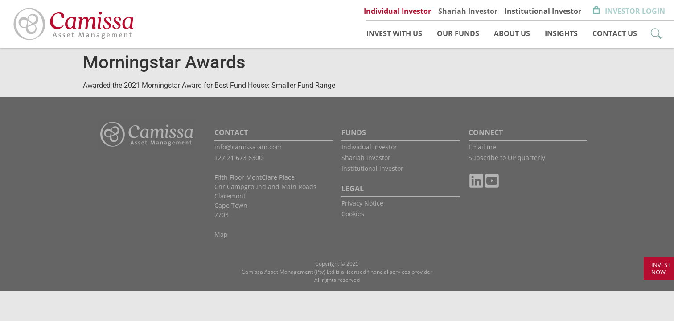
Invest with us (394, 33)
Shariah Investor (467, 11)
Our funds (458, 33)
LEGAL (352, 188)
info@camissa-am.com (248, 147)
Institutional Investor (543, 11)
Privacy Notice (362, 203)
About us (512, 33)
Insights (561, 33)
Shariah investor (365, 157)
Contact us (614, 33)
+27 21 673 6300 (238, 157)
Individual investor (369, 147)
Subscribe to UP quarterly (507, 157)
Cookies (352, 214)
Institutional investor (372, 168)
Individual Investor (397, 11)
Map (221, 234)
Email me (482, 147)
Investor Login (635, 11)
